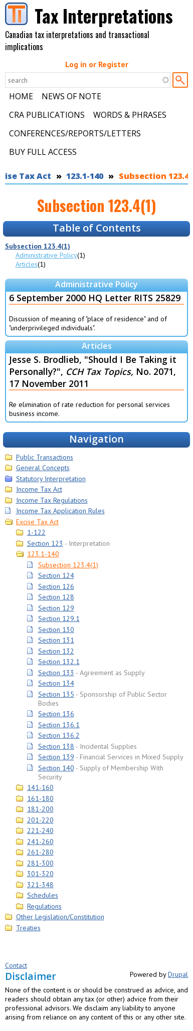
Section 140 (56, 767)
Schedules (42, 895)
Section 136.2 (59, 735)
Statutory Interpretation (51, 478)
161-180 (40, 798)
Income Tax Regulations (52, 500)
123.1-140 (84, 175)
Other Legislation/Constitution (60, 916)
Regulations (44, 906)
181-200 (40, 808)
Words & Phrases (129, 114)
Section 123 (45, 543)
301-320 (40, 873)
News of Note (71, 96)
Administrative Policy (46, 255)
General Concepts (43, 467)
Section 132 (56, 651)
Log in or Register (96, 64)
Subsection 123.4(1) (37, 246)
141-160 (40, 787)
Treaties (28, 927)
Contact (16, 965)
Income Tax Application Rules (60, 510)
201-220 (40, 819)
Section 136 (56, 713)
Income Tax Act (39, 489)
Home (21, 96)
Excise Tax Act (37, 521)
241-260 (40, 841)
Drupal (178, 974)
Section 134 (56, 683)
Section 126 (56, 586)
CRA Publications (47, 114)
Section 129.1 (59, 618)
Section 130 (56, 629)
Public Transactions (44, 457)
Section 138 (56, 746)
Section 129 (56, 607)
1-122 (36, 532)
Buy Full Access (43, 151)
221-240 (40, 830)
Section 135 (56, 694)
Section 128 (56, 596)
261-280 (40, 852)
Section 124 (56, 575)
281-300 (40, 863)
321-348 (40, 884)
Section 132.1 (59, 661)
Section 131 (56, 640)
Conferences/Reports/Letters (75, 133)
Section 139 (56, 756)
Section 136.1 (59, 724)
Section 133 (56, 672)
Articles (27, 264)
